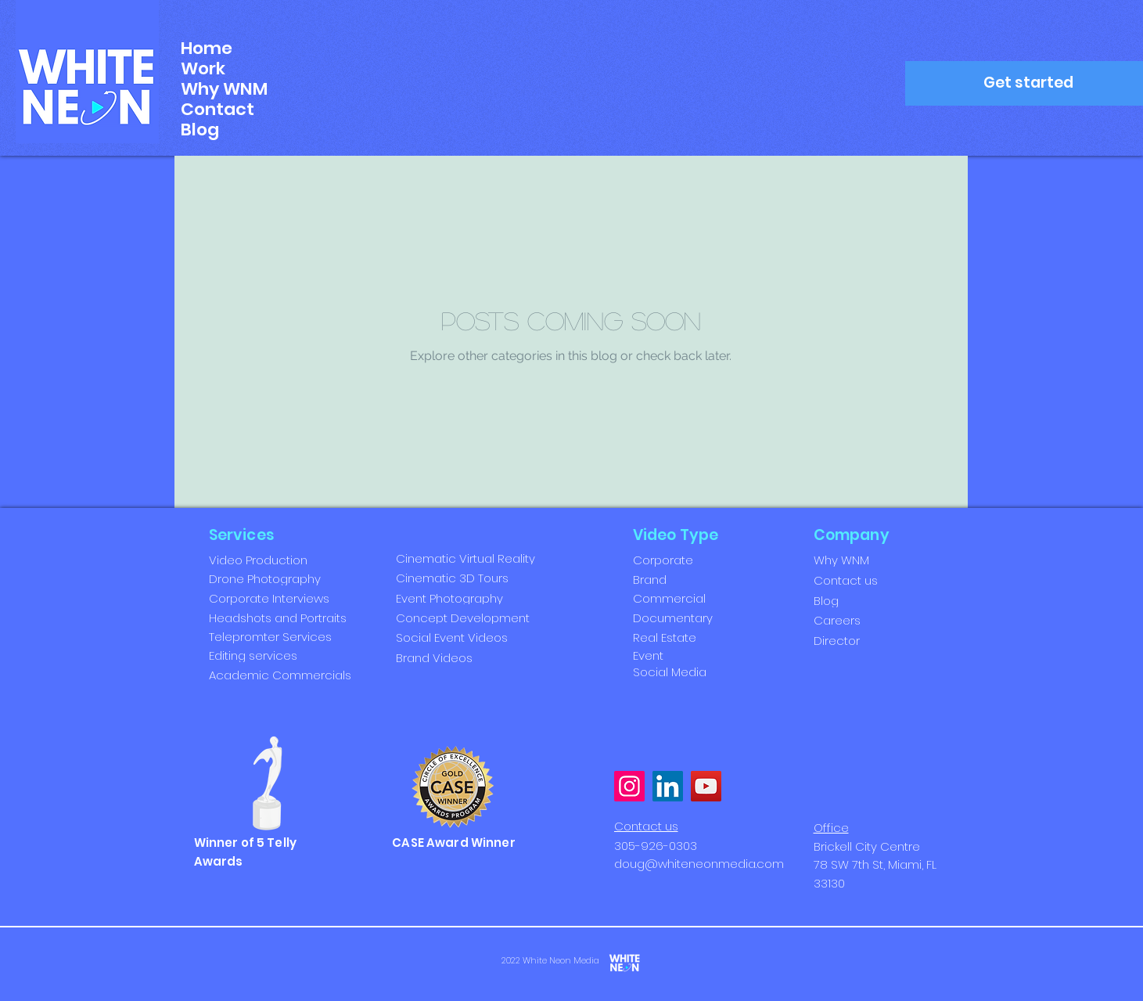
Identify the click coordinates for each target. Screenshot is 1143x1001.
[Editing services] (300, 655)
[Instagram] (629, 786)
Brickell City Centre (867, 846)
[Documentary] (684, 617)
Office (831, 827)
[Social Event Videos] (464, 637)
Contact (217, 109)
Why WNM (224, 89)
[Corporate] (684, 560)
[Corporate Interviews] (300, 598)
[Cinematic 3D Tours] (464, 578)
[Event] (676, 655)
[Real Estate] (684, 637)
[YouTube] (706, 786)
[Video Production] (300, 560)
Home (206, 48)
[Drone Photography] (300, 578)
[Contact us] (865, 580)
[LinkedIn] (667, 786)
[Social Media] (676, 672)
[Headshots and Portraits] (300, 617)
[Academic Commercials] (300, 675)
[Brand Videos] (464, 658)
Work (203, 69)
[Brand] (684, 579)
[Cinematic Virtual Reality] (471, 558)
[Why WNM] (865, 560)
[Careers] (865, 620)
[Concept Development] (464, 618)
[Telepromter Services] (300, 636)
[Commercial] (684, 598)
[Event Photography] (464, 598)
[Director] (865, 640)
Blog (200, 130)
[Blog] (865, 600)
